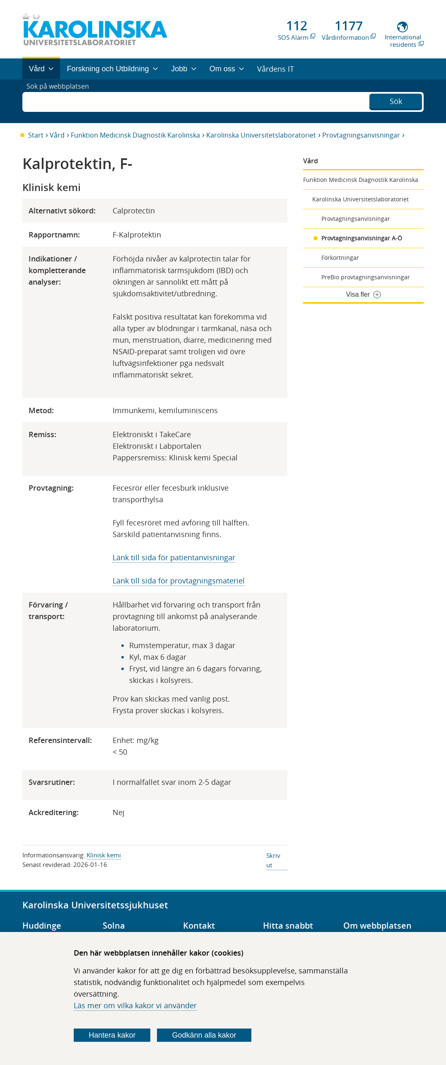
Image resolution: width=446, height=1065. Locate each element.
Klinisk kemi (104, 855)
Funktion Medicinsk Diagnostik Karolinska (135, 135)
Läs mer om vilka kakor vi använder (135, 1005)
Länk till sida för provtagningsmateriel (179, 581)
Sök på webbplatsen (61, 101)
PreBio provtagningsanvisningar (365, 277)
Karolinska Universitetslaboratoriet (261, 135)
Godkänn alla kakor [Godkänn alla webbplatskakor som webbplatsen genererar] (204, 1035)
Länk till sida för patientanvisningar (174, 557)
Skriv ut (273, 860)
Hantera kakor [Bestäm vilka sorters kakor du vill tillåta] (112, 1035)
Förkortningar (340, 257)
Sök (396, 100)
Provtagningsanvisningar (361, 135)
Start (35, 135)
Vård (57, 135)
